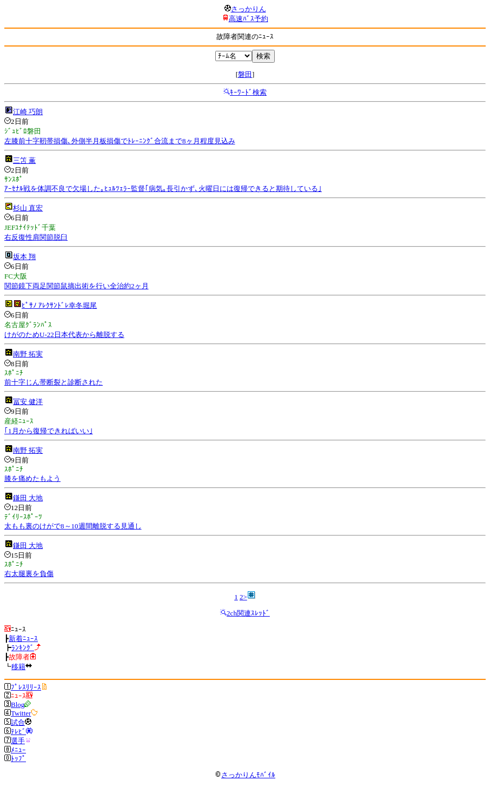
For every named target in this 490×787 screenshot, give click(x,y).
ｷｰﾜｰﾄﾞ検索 (248, 92)
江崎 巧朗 (28, 112)
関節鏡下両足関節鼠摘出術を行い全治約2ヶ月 (76, 286)
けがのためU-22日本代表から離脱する (64, 334)
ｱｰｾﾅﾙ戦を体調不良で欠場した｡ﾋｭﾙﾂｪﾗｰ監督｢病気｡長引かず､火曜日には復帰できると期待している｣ (163, 188)
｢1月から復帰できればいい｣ (48, 431)
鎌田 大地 (28, 498)
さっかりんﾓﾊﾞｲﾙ (245, 775)
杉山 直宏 (28, 208)
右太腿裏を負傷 (29, 574)
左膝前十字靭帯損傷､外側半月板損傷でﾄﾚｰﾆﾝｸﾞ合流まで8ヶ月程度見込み (119, 141)
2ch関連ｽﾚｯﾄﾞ (248, 613)
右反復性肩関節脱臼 (36, 237)
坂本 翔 (24, 257)
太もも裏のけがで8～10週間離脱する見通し (73, 526)
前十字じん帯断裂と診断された (53, 382)
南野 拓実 (28, 354)
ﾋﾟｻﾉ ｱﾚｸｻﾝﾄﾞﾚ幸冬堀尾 (59, 305)
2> (243, 597)
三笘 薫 (24, 160)
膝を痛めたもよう (32, 478)
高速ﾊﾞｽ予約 (248, 19)
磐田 (245, 74)
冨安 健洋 (28, 402)
